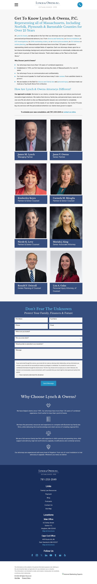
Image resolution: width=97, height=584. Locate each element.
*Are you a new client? (22, 338)
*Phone (17, 325)
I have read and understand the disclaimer (31, 375)
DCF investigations (21, 41)
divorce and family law (56, 38)
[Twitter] (41, 555)
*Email (52, 325)
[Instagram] (37, 555)
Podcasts (48, 501)
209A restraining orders (39, 41)
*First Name (18, 319)
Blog (48, 498)
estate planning (20, 44)
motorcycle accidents (60, 41)
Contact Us (48, 505)
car (49, 41)
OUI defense (75, 41)
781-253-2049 (48, 479)
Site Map (48, 509)
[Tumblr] (55, 555)
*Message (18, 350)
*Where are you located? (22, 332)
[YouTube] (51, 555)
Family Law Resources (48, 490)
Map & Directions (48, 531)
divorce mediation (72, 38)
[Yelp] (65, 555)
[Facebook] (32, 555)
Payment (48, 494)
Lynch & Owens (22, 36)
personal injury (63, 82)
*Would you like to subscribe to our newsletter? (29, 344)
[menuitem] (17, 578)
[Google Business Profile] (60, 555)
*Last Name (53, 319)
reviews (62, 76)
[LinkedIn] (46, 555)
